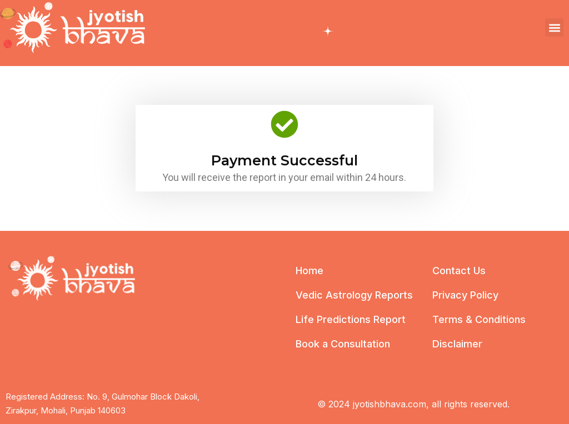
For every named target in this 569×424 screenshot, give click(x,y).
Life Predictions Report (351, 319)
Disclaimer (457, 344)
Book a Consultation (343, 344)
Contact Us (459, 270)
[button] (554, 27)
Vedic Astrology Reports (354, 295)
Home (309, 270)
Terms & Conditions (479, 319)
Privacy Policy (465, 295)
